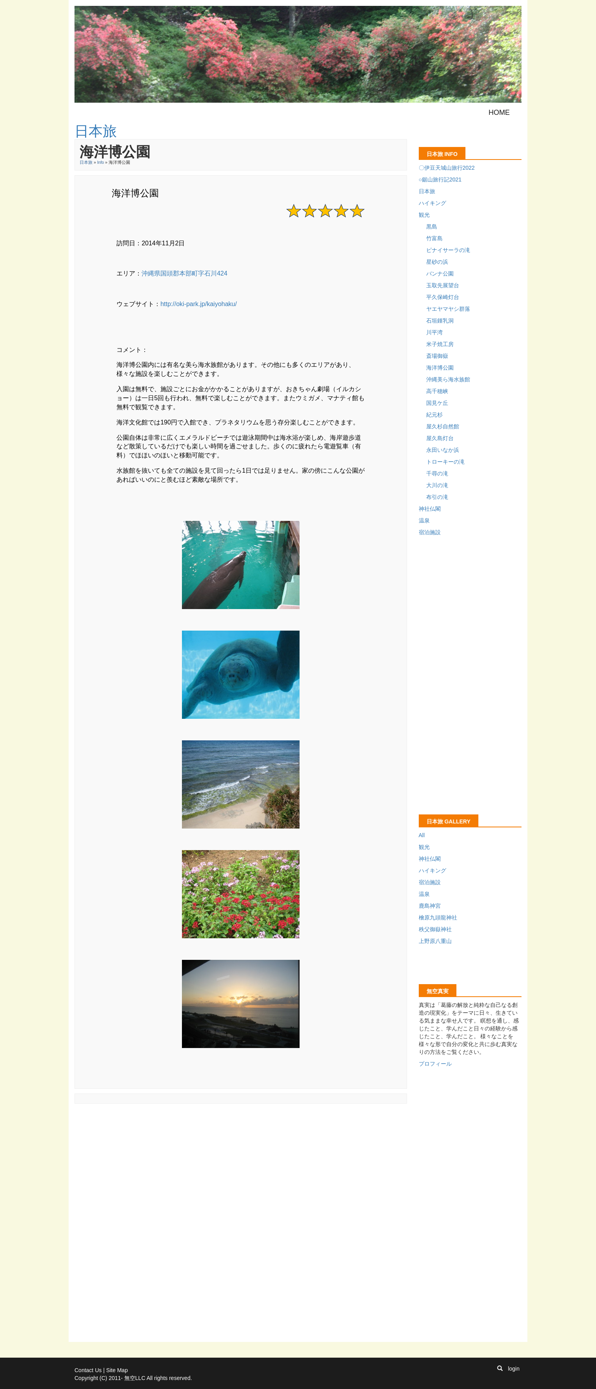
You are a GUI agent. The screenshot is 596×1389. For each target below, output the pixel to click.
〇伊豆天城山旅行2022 (447, 168)
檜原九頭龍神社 (438, 917)
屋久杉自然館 (442, 426)
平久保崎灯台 (442, 297)
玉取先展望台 (442, 285)
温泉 (424, 520)
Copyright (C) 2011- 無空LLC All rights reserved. (133, 1378)
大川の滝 (437, 485)
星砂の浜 (437, 262)
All (422, 835)
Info (100, 162)
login (514, 1368)
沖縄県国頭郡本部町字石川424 (184, 273)
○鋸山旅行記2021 (440, 179)
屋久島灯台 (440, 438)
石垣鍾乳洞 (440, 320)
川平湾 (434, 332)
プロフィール (435, 1064)
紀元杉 (434, 415)
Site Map (117, 1370)
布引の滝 (437, 497)
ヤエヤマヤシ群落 (448, 309)
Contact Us (88, 1370)
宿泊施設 (430, 532)
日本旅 (86, 162)
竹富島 (434, 238)
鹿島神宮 (430, 906)
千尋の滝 (437, 473)
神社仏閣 (430, 509)
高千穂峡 (437, 391)
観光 (424, 215)
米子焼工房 (440, 344)
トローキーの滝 (445, 462)
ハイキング (432, 203)
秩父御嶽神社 (435, 929)
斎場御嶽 (437, 356)
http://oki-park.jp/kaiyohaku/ (198, 304)
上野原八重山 (435, 941)
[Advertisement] (217, 1126)
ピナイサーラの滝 (448, 250)
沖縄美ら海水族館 (448, 379)
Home (499, 112)
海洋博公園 (440, 367)
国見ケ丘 (437, 403)
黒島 (431, 226)
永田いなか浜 (442, 450)
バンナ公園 (440, 273)
